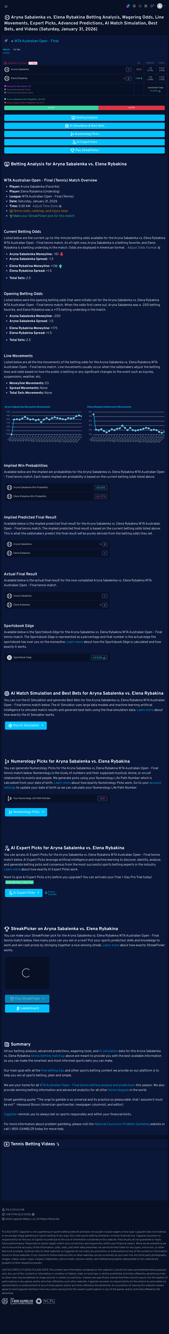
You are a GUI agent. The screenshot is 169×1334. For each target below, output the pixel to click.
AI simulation (108, 1051)
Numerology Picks (26, 812)
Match (6, 49)
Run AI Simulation (26, 725)
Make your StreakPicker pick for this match (42, 216)
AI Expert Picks (23, 893)
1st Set (16, 49)
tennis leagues (118, 1090)
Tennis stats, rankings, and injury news (38, 211)
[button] (159, 5)
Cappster (10, 1114)
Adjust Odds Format (143, 248)
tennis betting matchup (48, 1056)
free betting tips (52, 1071)
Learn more (74, 642)
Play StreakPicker (27, 998)
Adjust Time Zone (47, 206)
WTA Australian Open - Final (36, 41)
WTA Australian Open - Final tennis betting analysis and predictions (87, 1085)
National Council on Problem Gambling (121, 1124)
